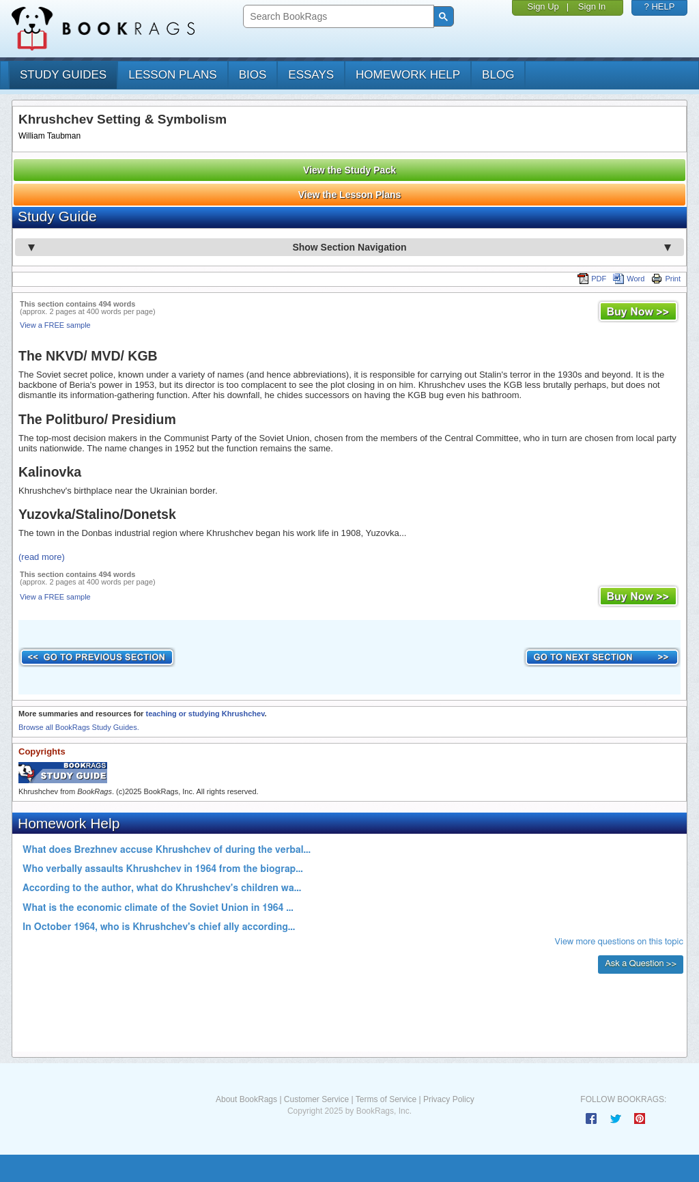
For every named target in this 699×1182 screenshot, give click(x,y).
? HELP (659, 6)
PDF (591, 279)
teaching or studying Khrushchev (204, 713)
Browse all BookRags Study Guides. (78, 727)
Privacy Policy (448, 1099)
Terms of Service (386, 1099)
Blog (498, 74)
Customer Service (316, 1099)
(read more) (41, 557)
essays (311, 74)
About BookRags (246, 1099)
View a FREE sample (55, 325)
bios (253, 74)
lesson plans (172, 74)
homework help (408, 74)
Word (628, 279)
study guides (63, 74)
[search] (337, 17)
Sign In (591, 6)
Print (666, 279)
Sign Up (543, 6)
